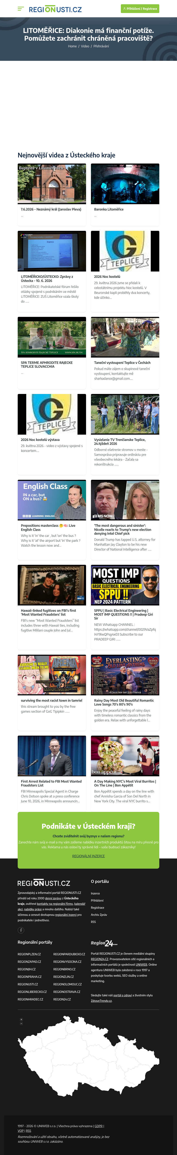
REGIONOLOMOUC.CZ (68, 984)
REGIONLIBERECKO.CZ (32, 992)
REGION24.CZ (62, 999)
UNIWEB (141, 964)
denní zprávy (53, 898)
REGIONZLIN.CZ (64, 976)
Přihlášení (97, 900)
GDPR (99, 1126)
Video (85, 46)
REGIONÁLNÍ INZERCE (88, 856)
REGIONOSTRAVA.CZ (67, 992)
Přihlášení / (132, 8)
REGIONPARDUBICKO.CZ (70, 954)
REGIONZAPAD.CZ (29, 961)
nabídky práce (33, 909)
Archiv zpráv (99, 914)
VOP (21, 1130)
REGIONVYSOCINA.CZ (68, 961)
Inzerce (95, 893)
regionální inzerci (66, 914)
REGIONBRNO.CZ (65, 969)
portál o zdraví (123, 995)
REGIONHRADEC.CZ (30, 999)
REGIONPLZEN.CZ (29, 954)
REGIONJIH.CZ (27, 969)
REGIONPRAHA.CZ (30, 976)
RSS (93, 922)
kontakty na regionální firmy (55, 903)
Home (72, 46)
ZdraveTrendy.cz (101, 1000)
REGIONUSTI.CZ (28, 984)
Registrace (150, 8)
